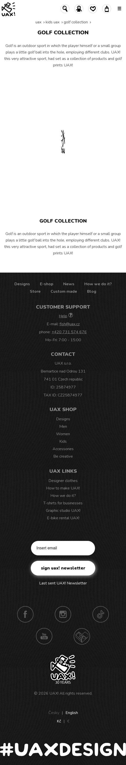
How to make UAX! (63, 488)
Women (63, 434)
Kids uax (53, 22)
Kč (59, 721)
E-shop (46, 284)
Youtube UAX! (44, 636)
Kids (63, 441)
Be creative (63, 456)
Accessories (63, 449)
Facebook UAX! (25, 614)
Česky (53, 713)
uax (38, 22)
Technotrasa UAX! (81, 636)
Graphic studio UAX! (63, 510)
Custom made (64, 291)
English (71, 713)
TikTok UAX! (100, 614)
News (68, 284)
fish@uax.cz (70, 324)
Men (63, 426)
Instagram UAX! (63, 614)
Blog (91, 291)
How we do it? (98, 284)
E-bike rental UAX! (63, 518)
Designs (22, 284)
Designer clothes (63, 480)
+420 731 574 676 (69, 332)
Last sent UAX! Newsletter (63, 583)
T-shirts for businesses (63, 503)
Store (35, 291)
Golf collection (76, 22)
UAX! (54, 693)
